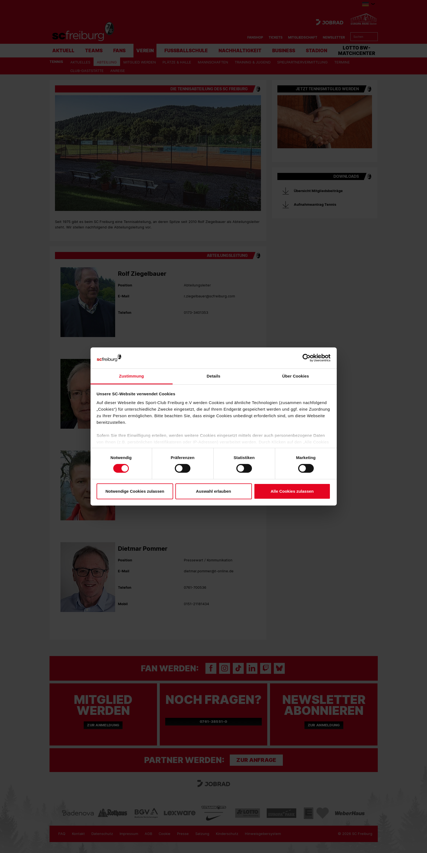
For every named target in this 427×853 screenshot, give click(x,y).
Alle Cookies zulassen (292, 491)
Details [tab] (213, 376)
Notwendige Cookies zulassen (134, 491)
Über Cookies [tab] (295, 376)
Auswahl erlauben (213, 491)
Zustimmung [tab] (131, 376)
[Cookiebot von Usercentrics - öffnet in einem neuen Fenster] (306, 358)
